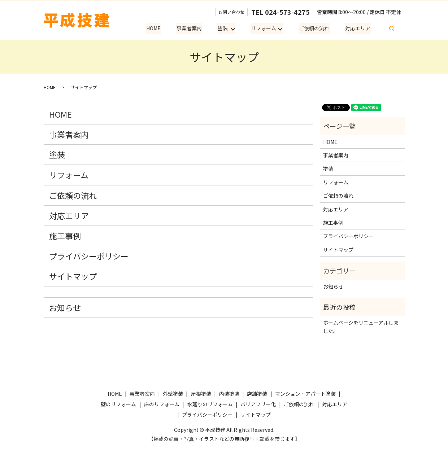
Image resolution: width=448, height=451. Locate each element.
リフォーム (265, 28)
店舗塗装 (257, 393)
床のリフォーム (161, 404)
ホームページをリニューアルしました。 (361, 326)
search (391, 28)
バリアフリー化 (258, 404)
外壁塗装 (173, 393)
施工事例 (65, 235)
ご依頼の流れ (315, 28)
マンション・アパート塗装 (305, 393)
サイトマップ (73, 276)
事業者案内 (191, 28)
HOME (156, 28)
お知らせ (65, 307)
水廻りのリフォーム (210, 404)
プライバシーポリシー (89, 256)
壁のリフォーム (118, 404)
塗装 (224, 28)
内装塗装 (229, 393)
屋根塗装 (201, 393)
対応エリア (358, 28)
